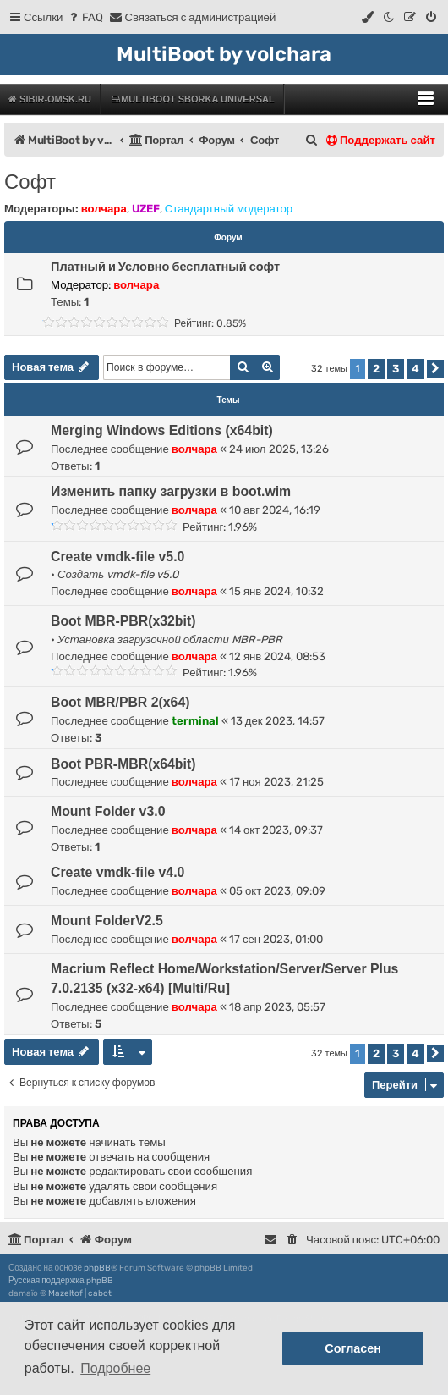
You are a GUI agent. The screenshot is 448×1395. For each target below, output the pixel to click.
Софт (30, 181)
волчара (104, 208)
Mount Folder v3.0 (108, 811)
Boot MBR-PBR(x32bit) (123, 621)
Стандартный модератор (228, 208)
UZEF (146, 208)
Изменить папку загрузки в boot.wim (171, 491)
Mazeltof (65, 1293)
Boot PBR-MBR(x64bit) (123, 764)
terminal (195, 720)
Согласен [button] (353, 1348)
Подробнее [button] (115, 1368)
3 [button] (395, 368)
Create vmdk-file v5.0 (117, 556)
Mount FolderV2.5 (107, 920)
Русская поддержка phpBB (60, 1281)
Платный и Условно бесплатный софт (165, 266)
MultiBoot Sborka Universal (192, 99)
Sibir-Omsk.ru (49, 99)
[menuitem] (85, 17)
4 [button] (415, 368)
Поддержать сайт (380, 140)
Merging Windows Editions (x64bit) (162, 430)
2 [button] (376, 368)
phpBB (97, 1268)
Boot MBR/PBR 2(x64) (120, 702)
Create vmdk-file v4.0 (117, 872)
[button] (435, 369)
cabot (100, 1293)
